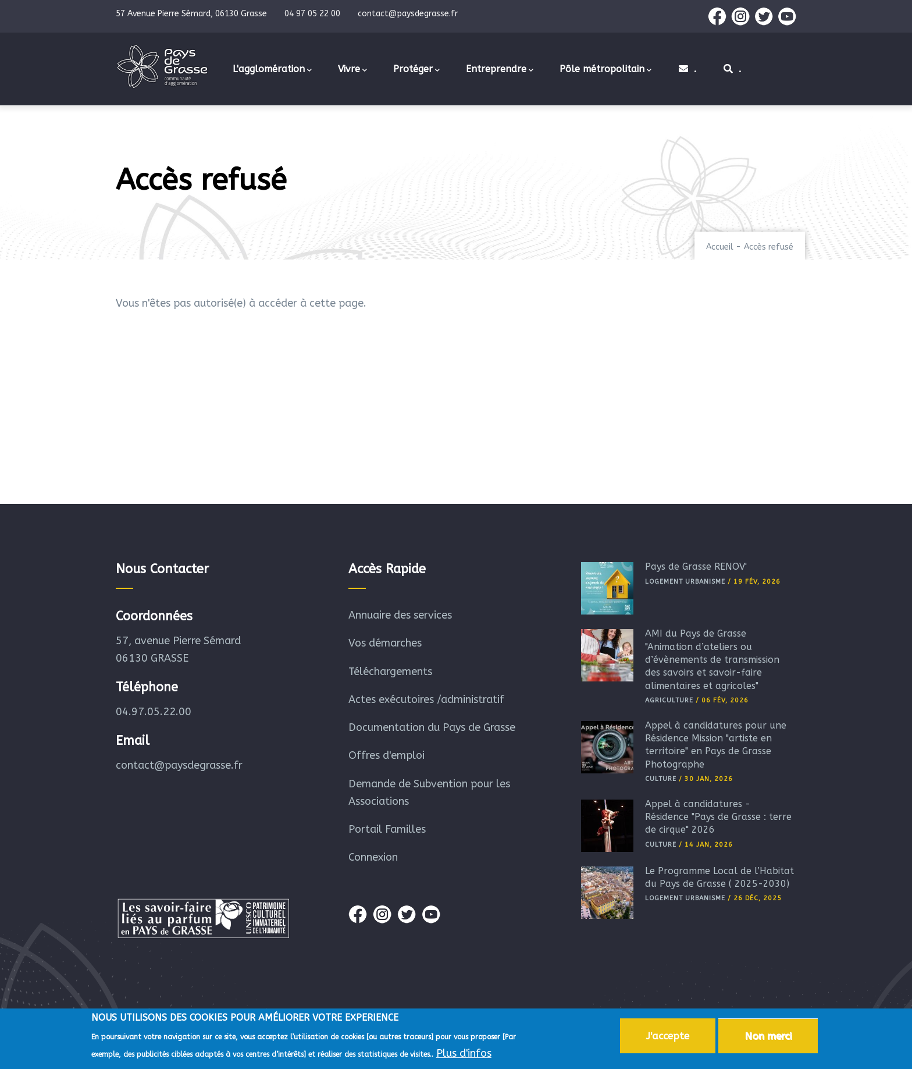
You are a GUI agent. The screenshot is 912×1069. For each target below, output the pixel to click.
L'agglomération (272, 69)
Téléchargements (390, 671)
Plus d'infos (463, 1055)
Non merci (768, 1037)
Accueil (719, 247)
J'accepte (667, 1037)
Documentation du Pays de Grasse (431, 727)
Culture (660, 779)
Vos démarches (385, 643)
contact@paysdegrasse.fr (179, 765)
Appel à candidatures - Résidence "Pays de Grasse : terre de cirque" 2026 (718, 817)
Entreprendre (499, 69)
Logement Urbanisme (685, 581)
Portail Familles (387, 829)
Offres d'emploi (386, 755)
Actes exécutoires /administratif (426, 699)
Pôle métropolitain (605, 69)
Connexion (373, 857)
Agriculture (669, 700)
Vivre (352, 69)
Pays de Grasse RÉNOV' (696, 566)
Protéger (416, 69)
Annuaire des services (400, 615)
